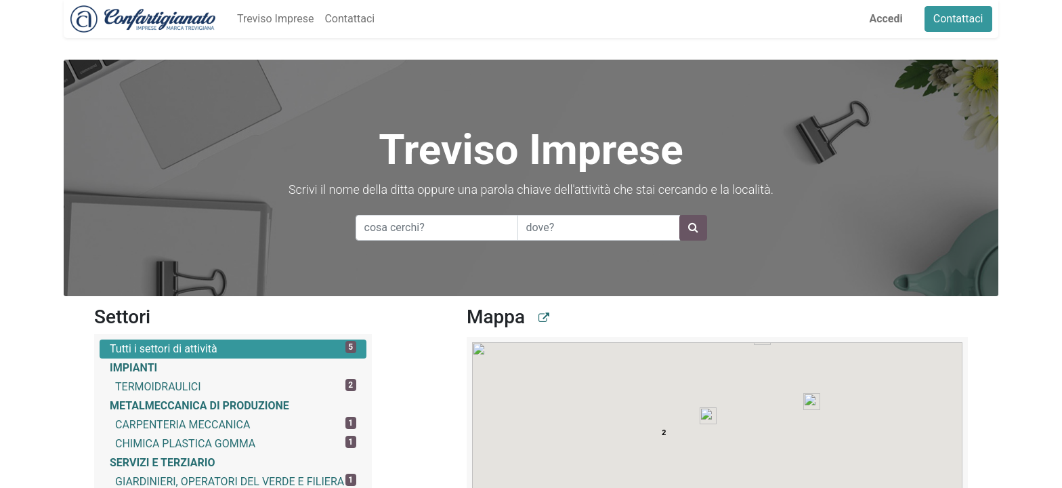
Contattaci (964, 18)
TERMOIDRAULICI (235, 386)
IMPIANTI (133, 367)
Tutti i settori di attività (233, 348)
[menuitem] (268, 19)
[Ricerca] (693, 228)
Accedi (892, 18)
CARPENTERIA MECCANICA (235, 424)
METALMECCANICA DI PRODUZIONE (199, 405)
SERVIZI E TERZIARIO (162, 462)
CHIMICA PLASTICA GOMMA (235, 443)
